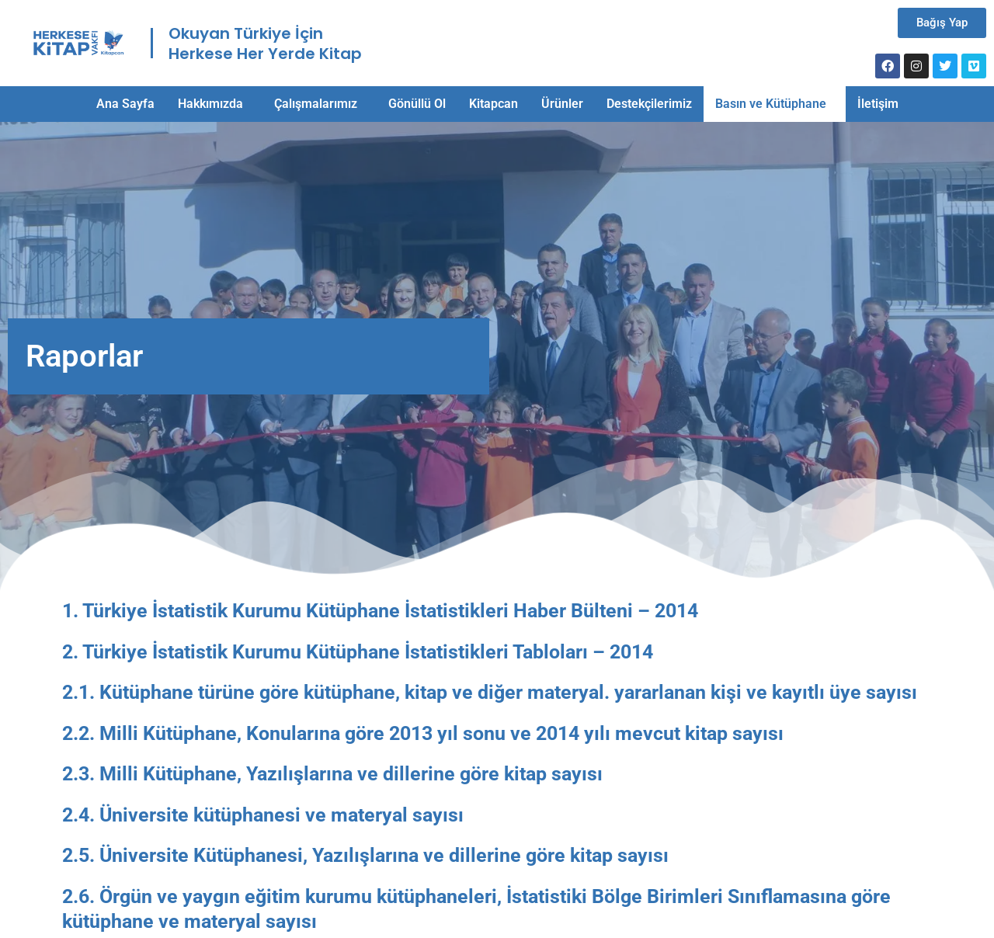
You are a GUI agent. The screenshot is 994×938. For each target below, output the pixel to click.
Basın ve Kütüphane (770, 103)
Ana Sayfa (125, 103)
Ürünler (562, 103)
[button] (214, 104)
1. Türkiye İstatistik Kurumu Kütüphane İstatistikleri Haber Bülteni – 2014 (380, 610)
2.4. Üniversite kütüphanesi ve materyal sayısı (263, 815)
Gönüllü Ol (417, 103)
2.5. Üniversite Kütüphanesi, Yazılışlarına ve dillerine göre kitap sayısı (365, 855)
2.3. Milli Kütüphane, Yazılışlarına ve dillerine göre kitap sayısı (332, 774)
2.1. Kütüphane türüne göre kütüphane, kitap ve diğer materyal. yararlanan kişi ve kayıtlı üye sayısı (489, 692)
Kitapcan (493, 103)
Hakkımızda (210, 103)
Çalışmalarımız (315, 103)
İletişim (877, 103)
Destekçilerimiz (649, 103)
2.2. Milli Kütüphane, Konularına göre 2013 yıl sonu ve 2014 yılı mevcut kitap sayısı (423, 733)
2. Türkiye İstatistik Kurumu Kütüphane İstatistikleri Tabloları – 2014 (357, 652)
